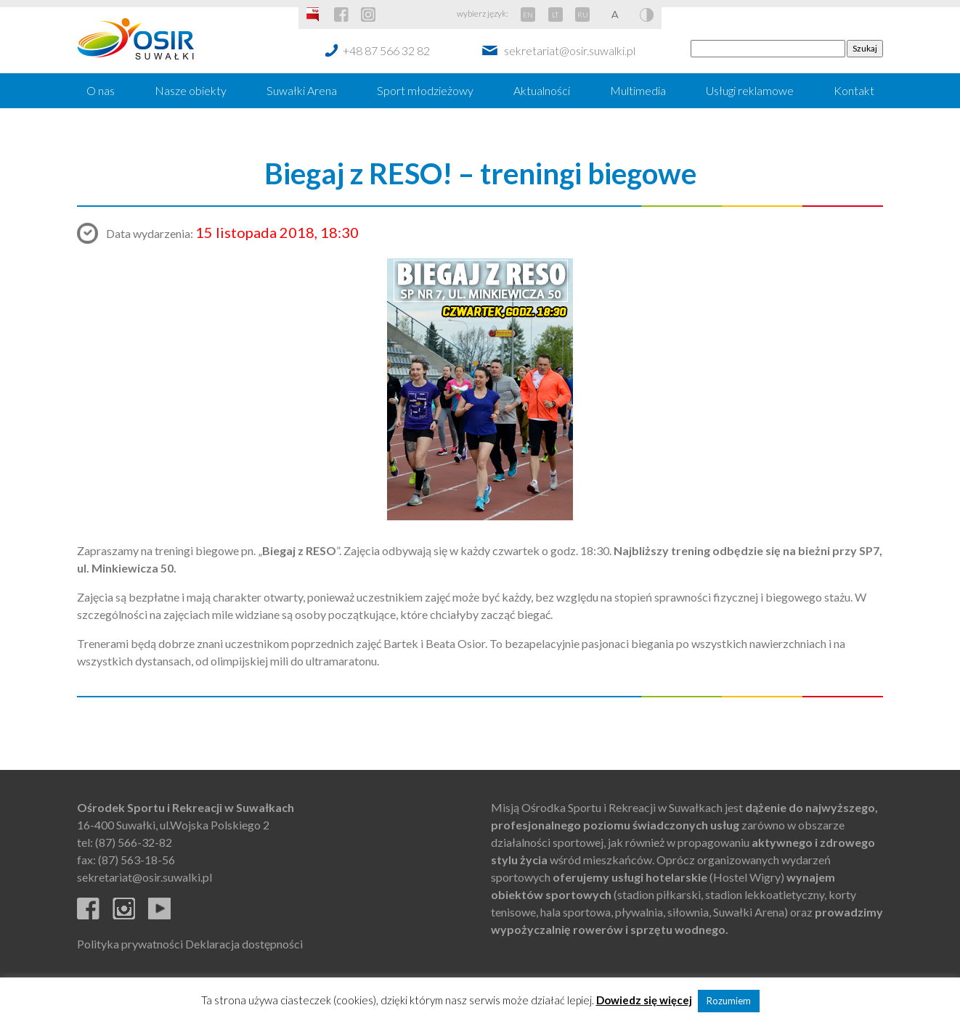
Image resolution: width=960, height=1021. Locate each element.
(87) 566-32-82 (133, 842)
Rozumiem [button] (729, 1000)
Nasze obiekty (191, 90)
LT (555, 14)
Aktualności (541, 90)
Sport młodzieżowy (425, 90)
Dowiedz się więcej (644, 999)
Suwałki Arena (302, 90)
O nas (100, 90)
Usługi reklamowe (750, 90)
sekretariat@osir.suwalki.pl (569, 50)
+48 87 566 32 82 (386, 50)
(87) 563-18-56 (136, 859)
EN (528, 14)
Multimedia (638, 90)
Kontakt (854, 90)
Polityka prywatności (130, 944)
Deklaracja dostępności (244, 944)
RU (582, 14)
